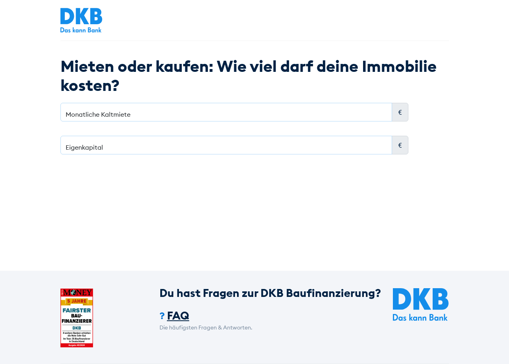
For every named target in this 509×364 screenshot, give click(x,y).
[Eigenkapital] (226, 145)
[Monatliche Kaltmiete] (226, 112)
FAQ (178, 315)
